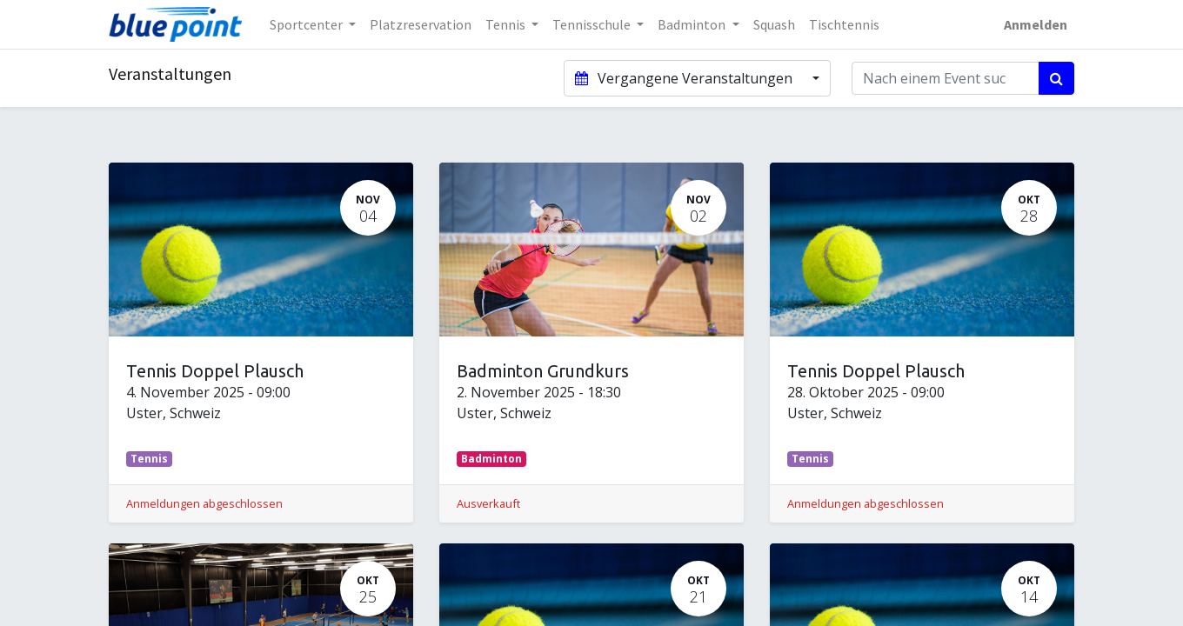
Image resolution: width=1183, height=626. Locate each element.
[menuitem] (420, 24)
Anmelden (1035, 24)
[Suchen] (1056, 78)
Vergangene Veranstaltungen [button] (685, 78)
